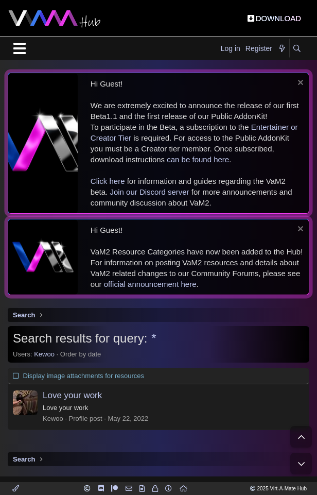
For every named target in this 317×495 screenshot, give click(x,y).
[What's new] (282, 49)
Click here (108, 181)
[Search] (296, 49)
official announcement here (150, 284)
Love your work (72, 395)
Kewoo (44, 354)
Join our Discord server (149, 191)
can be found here (198, 159)
